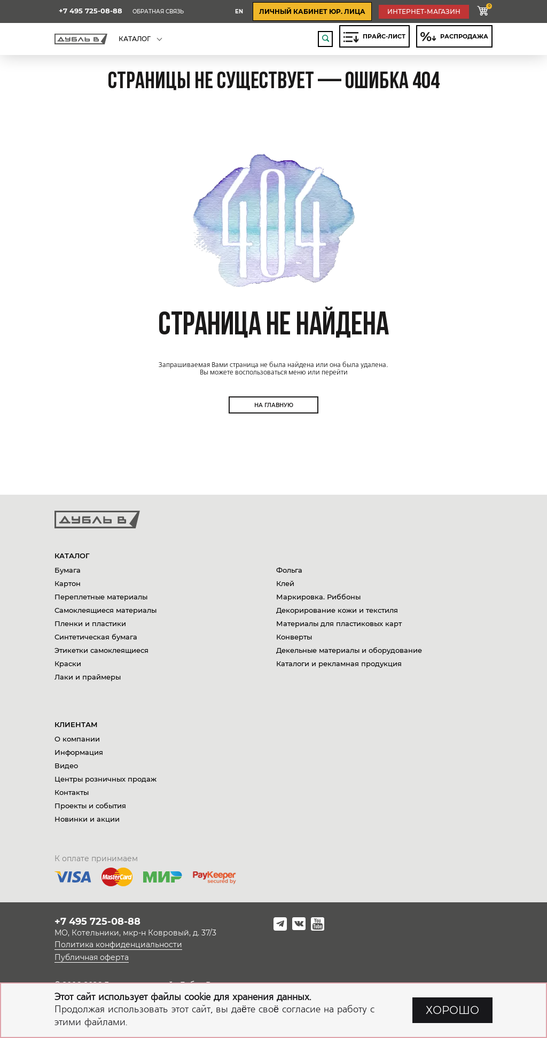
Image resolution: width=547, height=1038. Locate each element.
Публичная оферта (91, 957)
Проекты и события (90, 805)
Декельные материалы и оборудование (349, 650)
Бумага (67, 570)
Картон (67, 583)
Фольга (289, 570)
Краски (67, 663)
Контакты (71, 792)
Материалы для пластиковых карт (339, 623)
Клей (285, 583)
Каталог (72, 555)
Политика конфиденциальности (118, 944)
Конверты (294, 637)
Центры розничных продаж (105, 779)
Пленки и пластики (90, 623)
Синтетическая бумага (95, 637)
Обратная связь (158, 12)
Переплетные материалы (100, 596)
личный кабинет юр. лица (312, 11)
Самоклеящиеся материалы (105, 610)
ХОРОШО (452, 1010)
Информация (78, 752)
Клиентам (76, 724)
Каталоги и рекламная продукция (339, 663)
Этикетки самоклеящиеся (101, 650)
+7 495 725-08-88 (90, 11)
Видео (66, 765)
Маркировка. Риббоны (318, 596)
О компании (77, 739)
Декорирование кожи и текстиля (337, 610)
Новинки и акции (87, 819)
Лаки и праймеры (87, 677)
